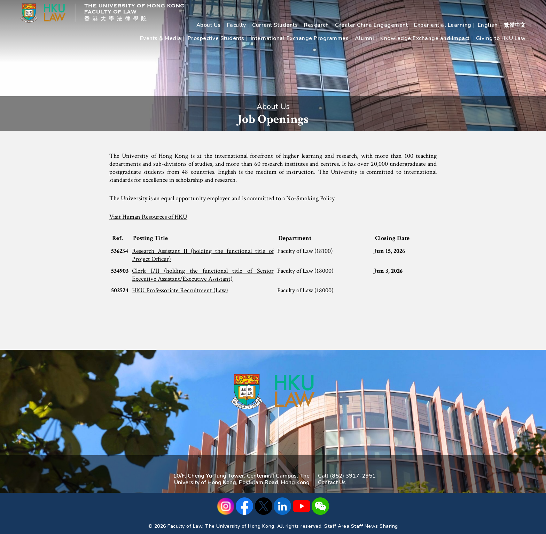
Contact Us (332, 482)
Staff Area (336, 526)
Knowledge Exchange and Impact (425, 38)
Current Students (275, 25)
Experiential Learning (442, 25)
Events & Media (160, 38)
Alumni (364, 38)
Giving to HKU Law (501, 38)
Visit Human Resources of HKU (148, 217)
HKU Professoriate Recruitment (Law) (180, 290)
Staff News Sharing (374, 526)
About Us (208, 25)
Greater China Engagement (371, 25)
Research (316, 25)
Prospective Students (216, 38)
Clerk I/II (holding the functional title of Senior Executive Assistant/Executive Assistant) (203, 275)
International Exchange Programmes (300, 38)
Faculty (236, 25)
